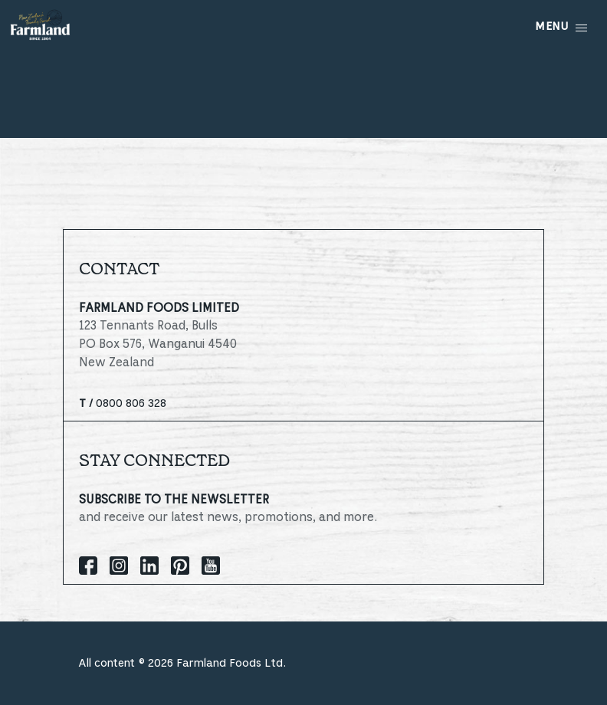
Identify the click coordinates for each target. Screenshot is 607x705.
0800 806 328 (122, 403)
